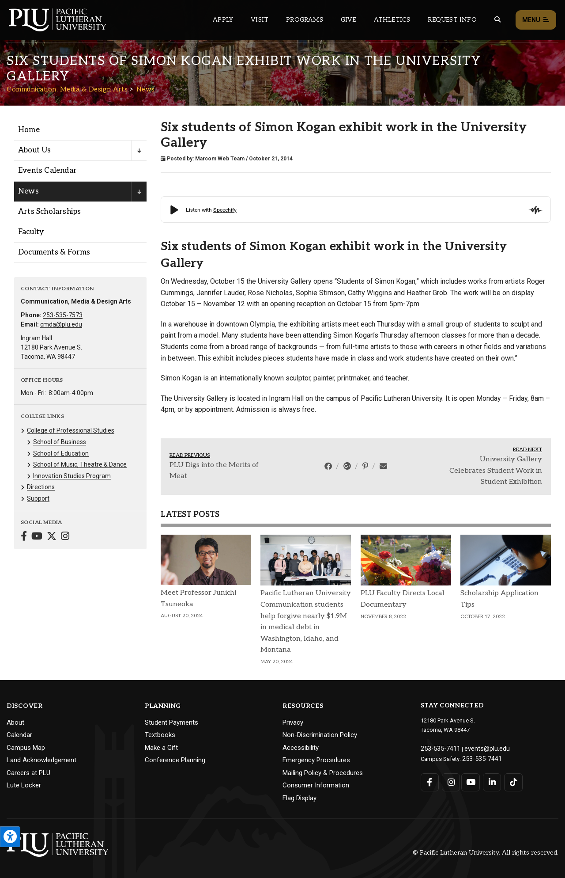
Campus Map (26, 748)
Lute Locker (24, 785)
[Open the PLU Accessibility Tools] (10, 836)
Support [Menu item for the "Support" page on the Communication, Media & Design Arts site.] (38, 498)
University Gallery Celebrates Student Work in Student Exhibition (495, 470)
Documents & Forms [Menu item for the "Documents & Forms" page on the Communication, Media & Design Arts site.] (54, 252)
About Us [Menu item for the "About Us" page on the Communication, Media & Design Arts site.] (34, 150)
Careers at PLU (28, 773)
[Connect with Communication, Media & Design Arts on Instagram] (65, 537)
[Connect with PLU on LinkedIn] (490, 780)
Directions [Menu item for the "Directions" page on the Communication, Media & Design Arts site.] (41, 486)
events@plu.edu (479, 748)
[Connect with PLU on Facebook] (430, 780)
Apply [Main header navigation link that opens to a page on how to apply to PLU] (223, 19)
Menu (536, 20)
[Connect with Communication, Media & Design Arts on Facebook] (24, 537)
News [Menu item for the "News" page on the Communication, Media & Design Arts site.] (28, 191)
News (145, 89)
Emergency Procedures (316, 760)
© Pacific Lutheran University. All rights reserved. (485, 852)
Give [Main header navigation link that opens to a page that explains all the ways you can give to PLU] (348, 19)
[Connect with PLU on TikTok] (510, 780)
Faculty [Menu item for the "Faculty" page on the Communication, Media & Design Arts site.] (31, 232)
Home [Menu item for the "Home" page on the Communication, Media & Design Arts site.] (29, 129)
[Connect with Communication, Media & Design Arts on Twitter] (51, 537)
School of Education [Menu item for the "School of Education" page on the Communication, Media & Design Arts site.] (61, 453)
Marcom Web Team (220, 159)
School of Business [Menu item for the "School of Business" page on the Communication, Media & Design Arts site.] (59, 441)
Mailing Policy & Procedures (322, 773)
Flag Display (299, 798)
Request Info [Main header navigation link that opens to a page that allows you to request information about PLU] (452, 19)
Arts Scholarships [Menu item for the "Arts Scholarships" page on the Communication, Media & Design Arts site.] (49, 211)
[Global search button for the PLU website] (497, 19)
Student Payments (171, 722)
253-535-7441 (479, 757)
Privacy (292, 722)
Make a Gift (161, 748)
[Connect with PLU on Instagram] (450, 780)
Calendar (19, 735)
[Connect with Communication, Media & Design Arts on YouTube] (36, 537)
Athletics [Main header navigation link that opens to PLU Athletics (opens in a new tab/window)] (392, 19)
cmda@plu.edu (61, 324)
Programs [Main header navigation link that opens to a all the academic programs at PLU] (304, 19)
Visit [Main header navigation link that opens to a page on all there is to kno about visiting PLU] (259, 19)
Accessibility (300, 748)
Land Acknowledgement (41, 760)
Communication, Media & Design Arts (67, 89)
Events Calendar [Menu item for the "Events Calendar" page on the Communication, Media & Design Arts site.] (47, 170)
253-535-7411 (438, 748)
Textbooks (160, 735)
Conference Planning (175, 760)
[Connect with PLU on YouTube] (470, 780)
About (15, 722)
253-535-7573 (63, 315)
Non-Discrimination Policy (319, 735)
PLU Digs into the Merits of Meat (214, 471)
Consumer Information (315, 785)
